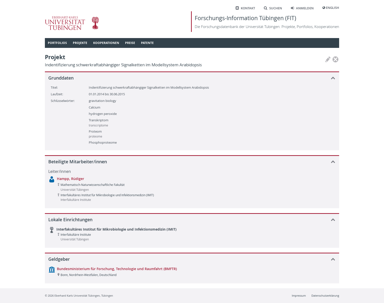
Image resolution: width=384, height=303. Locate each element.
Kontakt (245, 8)
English (332, 8)
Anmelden (302, 8)
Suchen (273, 8)
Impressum (299, 295)
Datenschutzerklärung (325, 295)
